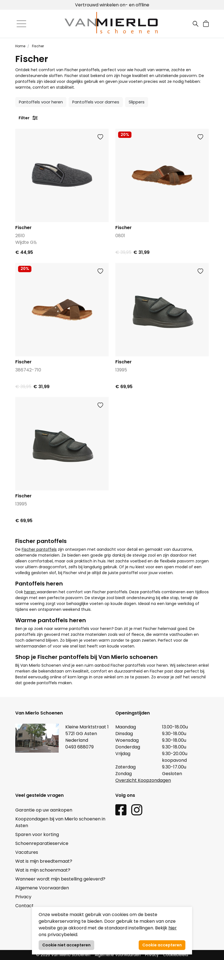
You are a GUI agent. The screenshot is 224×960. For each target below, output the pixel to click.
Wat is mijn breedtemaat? (43, 861)
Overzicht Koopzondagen (143, 780)
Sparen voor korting (37, 834)
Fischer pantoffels (39, 549)
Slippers (137, 102)
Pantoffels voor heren (41, 102)
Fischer (37, 46)
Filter (28, 118)
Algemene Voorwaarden (42, 888)
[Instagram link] (136, 809)
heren (30, 592)
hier (172, 928)
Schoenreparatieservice (41, 843)
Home (20, 46)
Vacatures (26, 852)
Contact (24, 905)
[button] (206, 23)
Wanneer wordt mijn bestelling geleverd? (60, 879)
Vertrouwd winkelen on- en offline (112, 5)
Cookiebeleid (175, 954)
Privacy (23, 897)
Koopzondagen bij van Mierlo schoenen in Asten (60, 822)
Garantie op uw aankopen (43, 810)
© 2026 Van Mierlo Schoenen (63, 954)
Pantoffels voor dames (95, 102)
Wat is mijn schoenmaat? (42, 870)
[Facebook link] (120, 809)
